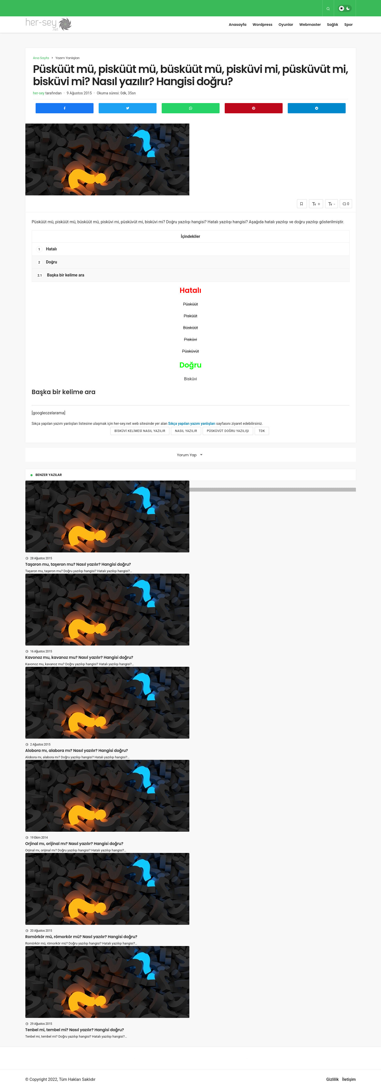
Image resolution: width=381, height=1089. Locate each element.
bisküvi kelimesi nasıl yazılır (140, 431)
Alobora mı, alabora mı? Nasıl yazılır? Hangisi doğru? (76, 750)
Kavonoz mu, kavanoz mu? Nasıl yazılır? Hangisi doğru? (79, 657)
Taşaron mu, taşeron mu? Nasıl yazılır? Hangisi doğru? (78, 564)
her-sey (39, 93)
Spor (348, 24)
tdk (262, 431)
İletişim (349, 1079)
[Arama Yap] (328, 8)
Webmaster (310, 24)
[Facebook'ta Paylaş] (65, 108)
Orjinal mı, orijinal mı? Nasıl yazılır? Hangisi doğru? (74, 843)
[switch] (345, 8)
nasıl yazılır (186, 431)
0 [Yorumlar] (346, 203)
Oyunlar (286, 24)
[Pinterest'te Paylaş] (254, 108)
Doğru (46, 262)
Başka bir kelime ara (60, 275)
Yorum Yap (187, 455)
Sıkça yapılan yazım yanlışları (191, 423)
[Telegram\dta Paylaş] (317, 108)
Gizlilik (332, 1079)
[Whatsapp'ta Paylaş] (191, 108)
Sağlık (332, 24)
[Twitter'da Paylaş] (128, 108)
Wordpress (262, 24)
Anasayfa (237, 24)
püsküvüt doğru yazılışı (228, 431)
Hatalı (46, 249)
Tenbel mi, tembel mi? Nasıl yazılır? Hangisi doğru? (74, 1029)
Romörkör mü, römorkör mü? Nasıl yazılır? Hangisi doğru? (81, 936)
